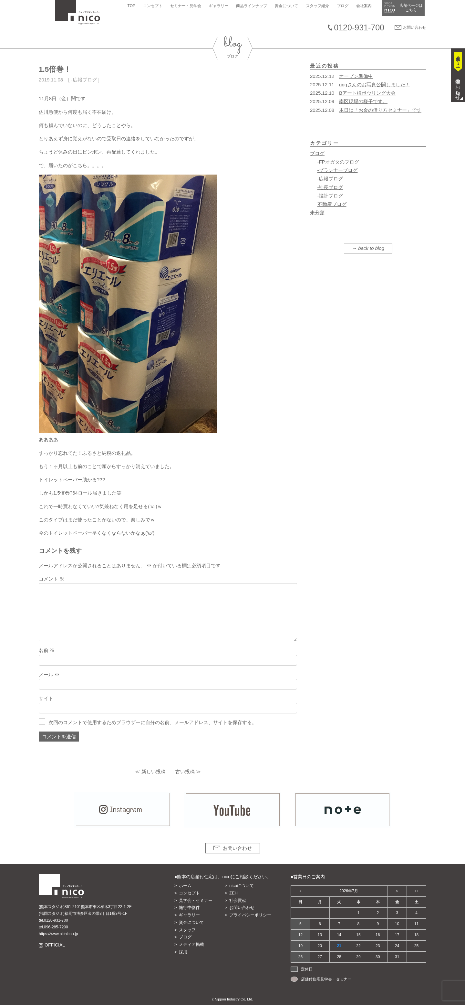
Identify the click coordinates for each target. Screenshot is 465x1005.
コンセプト (154, 6)
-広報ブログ (84, 79)
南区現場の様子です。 (363, 101)
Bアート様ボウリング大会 (367, 93)
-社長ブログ (330, 187)
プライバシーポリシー (250, 915)
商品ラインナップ (253, 6)
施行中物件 (189, 907)
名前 (47, 650)
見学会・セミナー (195, 900)
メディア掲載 (191, 944)
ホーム (185, 885)
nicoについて (241, 885)
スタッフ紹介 (319, 6)
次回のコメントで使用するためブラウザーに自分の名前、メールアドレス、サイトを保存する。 (152, 722)
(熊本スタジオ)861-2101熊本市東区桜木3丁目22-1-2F (85, 906)
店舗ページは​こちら (412, 7)
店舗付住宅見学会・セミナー (326, 979)
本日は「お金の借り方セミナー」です (380, 110)
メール (49, 674)
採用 (183, 951)
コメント (51, 579)
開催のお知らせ (458, 87)
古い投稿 (185, 771)
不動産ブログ (331, 204)
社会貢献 (237, 900)
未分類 (317, 212)
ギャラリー (220, 6)
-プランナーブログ (337, 170)
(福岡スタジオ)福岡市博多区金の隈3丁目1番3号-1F (83, 913)
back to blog (371, 248)
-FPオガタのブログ (338, 162)
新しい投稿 (153, 771)
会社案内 (365, 6)
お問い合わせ (414, 27)
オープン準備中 (356, 76)
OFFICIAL (54, 945)
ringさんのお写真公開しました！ (374, 84)
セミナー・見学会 (187, 6)
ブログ (344, 6)
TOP (133, 6)
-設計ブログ (330, 195)
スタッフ (187, 929)
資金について (288, 6)
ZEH (233, 893)
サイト (46, 698)
